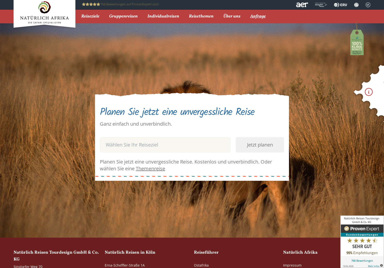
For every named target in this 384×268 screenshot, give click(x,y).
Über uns (231, 16)
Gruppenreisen (123, 16)
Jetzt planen (260, 144)
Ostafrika (201, 265)
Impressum (292, 265)
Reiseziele (90, 16)
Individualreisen (163, 16)
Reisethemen (201, 16)
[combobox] (192, 134)
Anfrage (258, 16)
